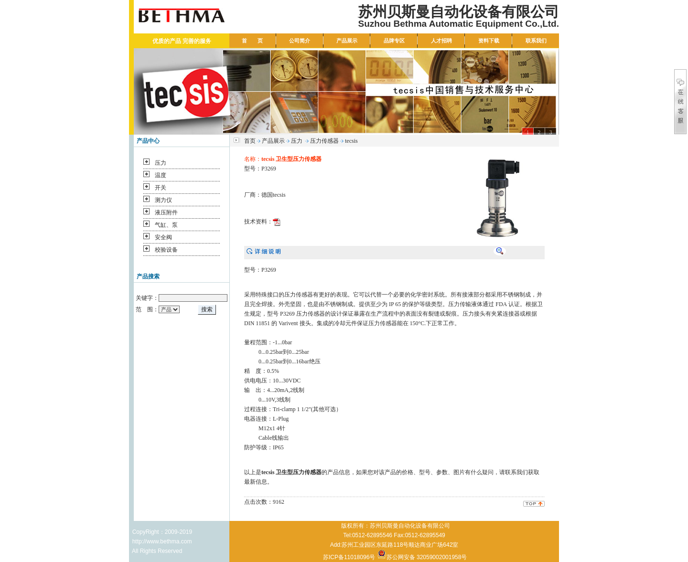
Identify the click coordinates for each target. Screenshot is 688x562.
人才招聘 (441, 40)
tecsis (351, 141)
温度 (160, 175)
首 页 (252, 40)
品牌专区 (394, 40)
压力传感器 (324, 141)
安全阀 (163, 237)
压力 (160, 162)
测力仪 (163, 200)
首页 (250, 141)
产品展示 (346, 40)
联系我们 (536, 40)
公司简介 (299, 40)
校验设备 (166, 249)
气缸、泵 (166, 225)
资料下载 (488, 40)
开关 (160, 187)
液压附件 (166, 212)
